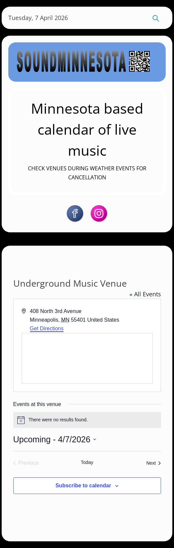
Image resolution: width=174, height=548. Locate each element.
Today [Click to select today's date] (87, 462)
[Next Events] (153, 463)
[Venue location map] (87, 358)
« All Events (145, 294)
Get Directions (47, 328)
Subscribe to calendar (83, 485)
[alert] (87, 420)
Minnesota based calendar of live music (87, 129)
